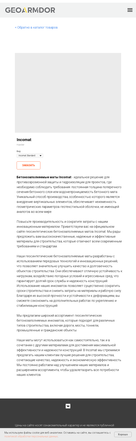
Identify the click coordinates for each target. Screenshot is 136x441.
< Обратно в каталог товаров (36, 27)
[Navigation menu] (130, 10)
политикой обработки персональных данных (31, 436)
